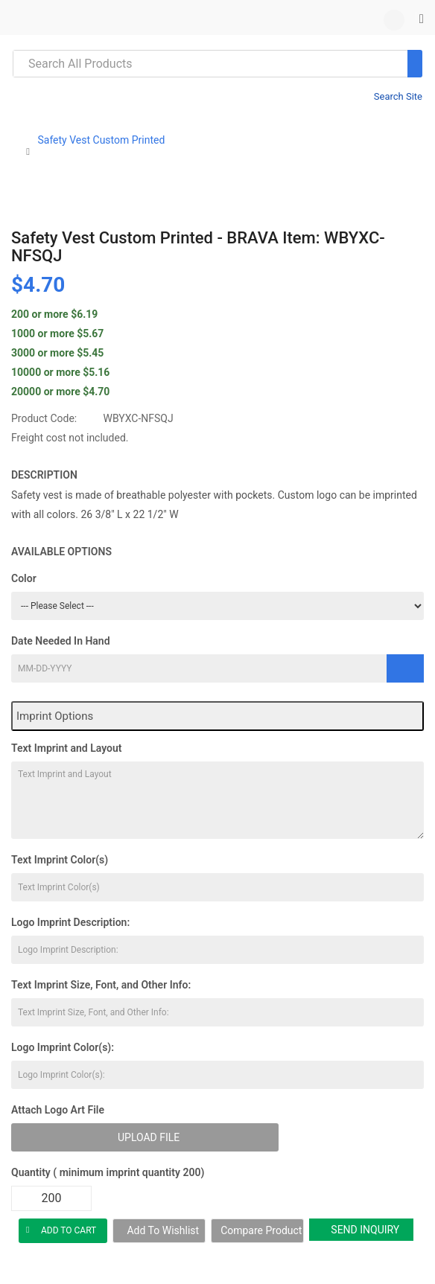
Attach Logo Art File (57, 1110)
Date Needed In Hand (60, 641)
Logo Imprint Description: (70, 922)
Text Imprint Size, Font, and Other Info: (101, 985)
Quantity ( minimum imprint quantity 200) (107, 1172)
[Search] (414, 63)
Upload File (149, 1137)
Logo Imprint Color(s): (62, 1047)
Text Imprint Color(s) (59, 860)
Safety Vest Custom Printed (101, 140)
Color (23, 578)
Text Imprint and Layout (66, 748)
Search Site (398, 96)
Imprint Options (54, 716)
